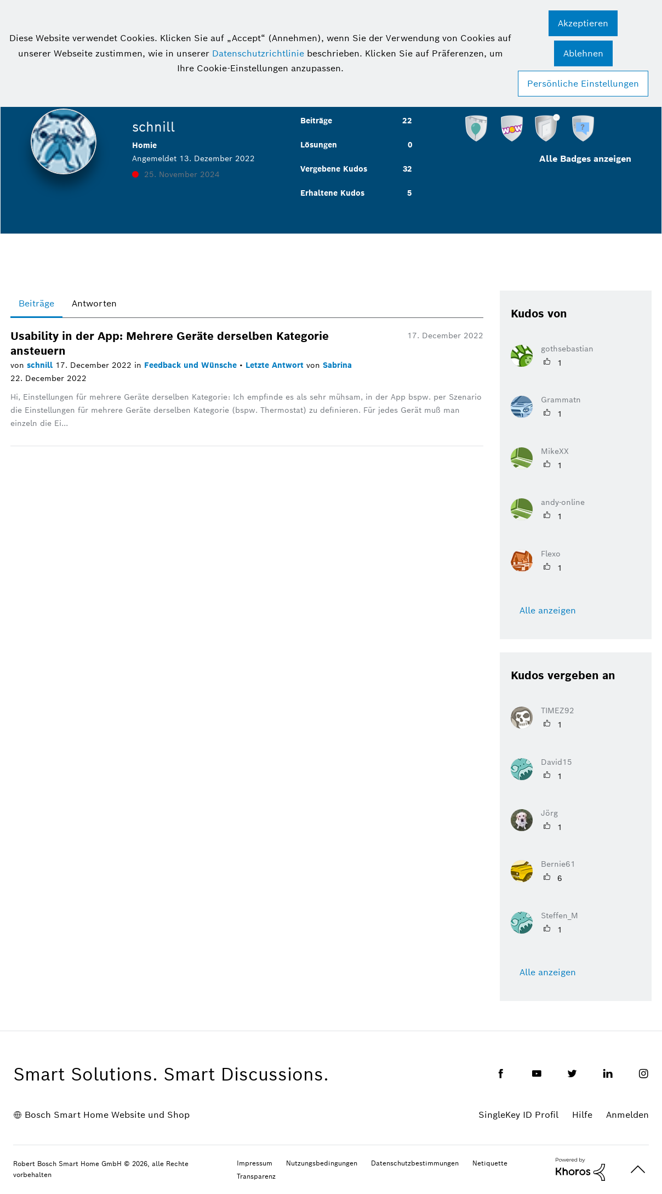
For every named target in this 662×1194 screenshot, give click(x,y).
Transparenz (256, 1176)
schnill (41, 365)
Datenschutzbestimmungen (415, 1163)
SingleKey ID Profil (518, 1115)
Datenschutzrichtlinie (258, 53)
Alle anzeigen (548, 610)
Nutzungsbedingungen (321, 1163)
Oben (638, 1169)
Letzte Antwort (276, 365)
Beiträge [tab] (36, 303)
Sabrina (337, 365)
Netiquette (489, 1163)
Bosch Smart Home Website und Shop (107, 1115)
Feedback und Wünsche (191, 365)
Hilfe (582, 1115)
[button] (583, 23)
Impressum (254, 1163)
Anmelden (627, 1115)
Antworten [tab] (94, 303)
